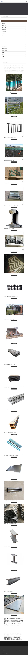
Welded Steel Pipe (9, 620)
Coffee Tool (2, 653)
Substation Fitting (4, 29)
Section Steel (3, 54)
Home (1, 16)
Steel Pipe (3, 52)
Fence (2, 58)
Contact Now (14, 116)
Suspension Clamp (4, 46)
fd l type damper (5, 16)
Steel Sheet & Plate (4, 48)
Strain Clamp (3, 44)
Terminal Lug (3, 33)
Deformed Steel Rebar (4, 50)
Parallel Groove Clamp (11, 623)
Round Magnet (6, 653)
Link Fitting (3, 23)
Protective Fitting (4, 27)
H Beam (9, 625)
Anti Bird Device (4, 31)
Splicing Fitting (4, 25)
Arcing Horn (10, 618)
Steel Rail (3, 56)
